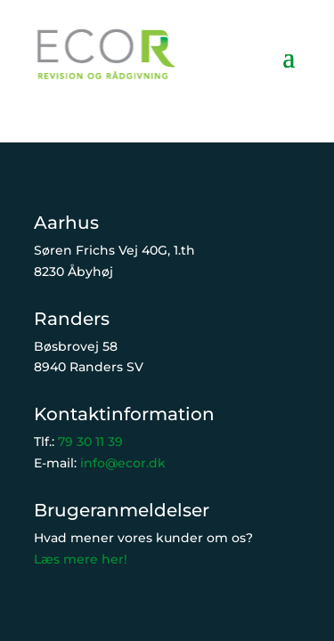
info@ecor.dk (123, 463)
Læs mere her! (80, 559)
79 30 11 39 (90, 442)
